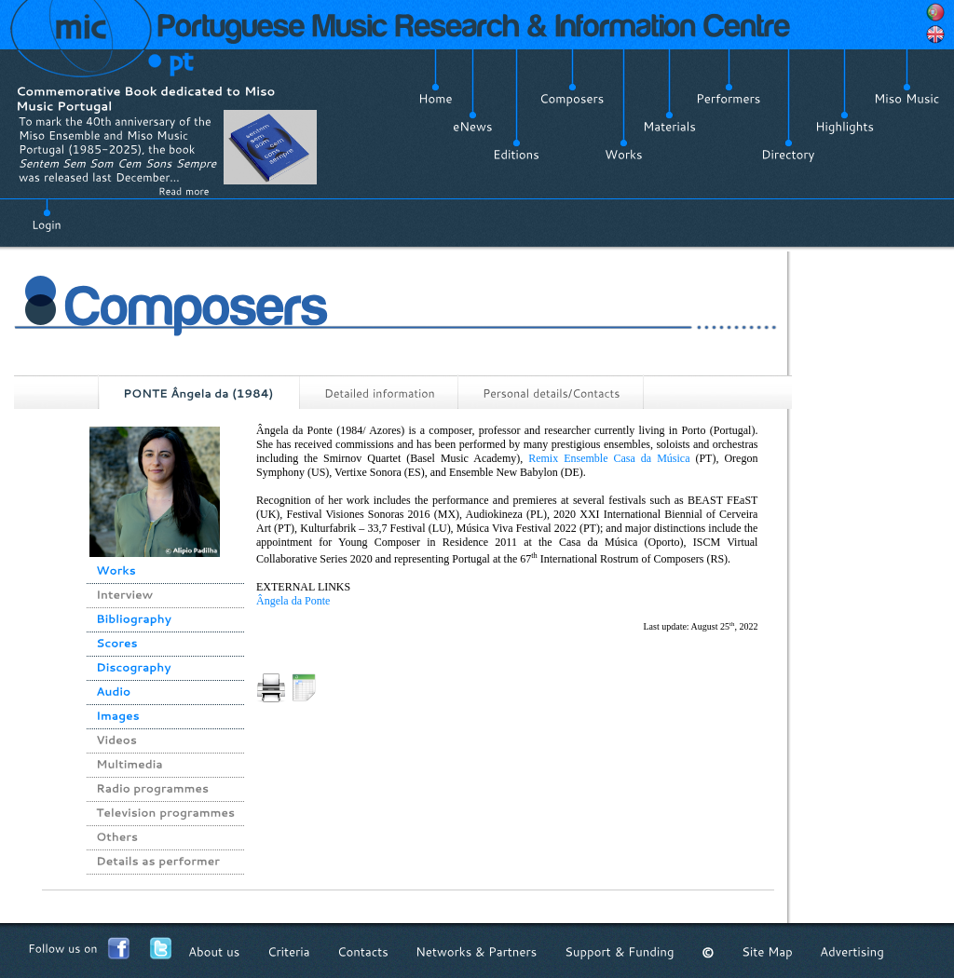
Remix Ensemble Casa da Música (608, 458)
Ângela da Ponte (293, 600)
